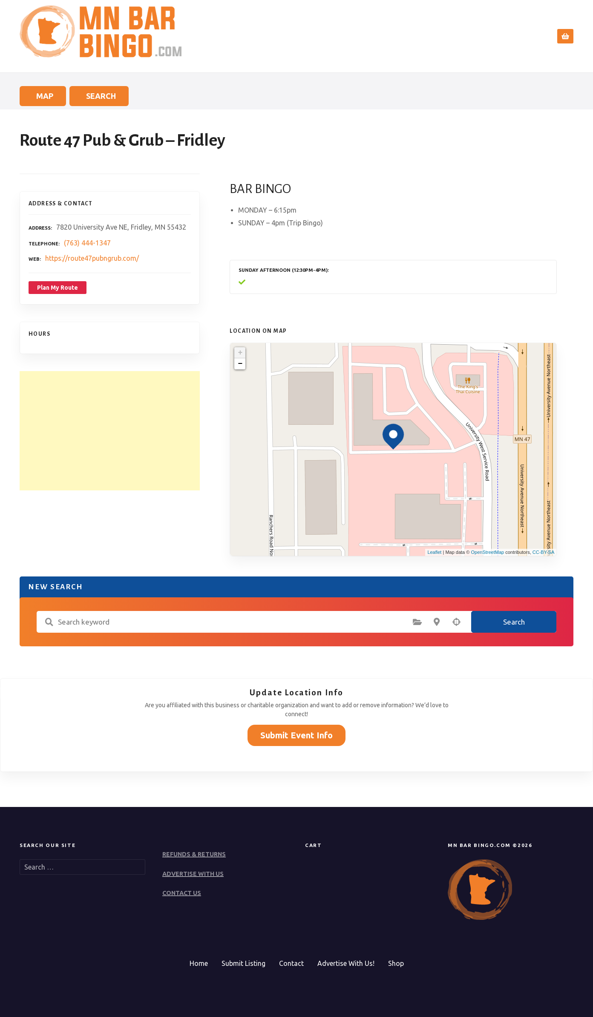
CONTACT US (181, 893)
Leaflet (434, 552)
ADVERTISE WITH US (193, 873)
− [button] (240, 364)
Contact (522, 36)
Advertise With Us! (345, 963)
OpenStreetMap (487, 552)
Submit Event (472, 36)
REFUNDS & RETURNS (194, 854)
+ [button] (240, 353)
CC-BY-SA (544, 552)
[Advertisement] (110, 430)
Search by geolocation (456, 622)
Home (382, 36)
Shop (396, 963)
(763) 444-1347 (87, 243)
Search (419, 36)
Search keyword (49, 622)
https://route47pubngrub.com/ (92, 258)
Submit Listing (243, 963)
